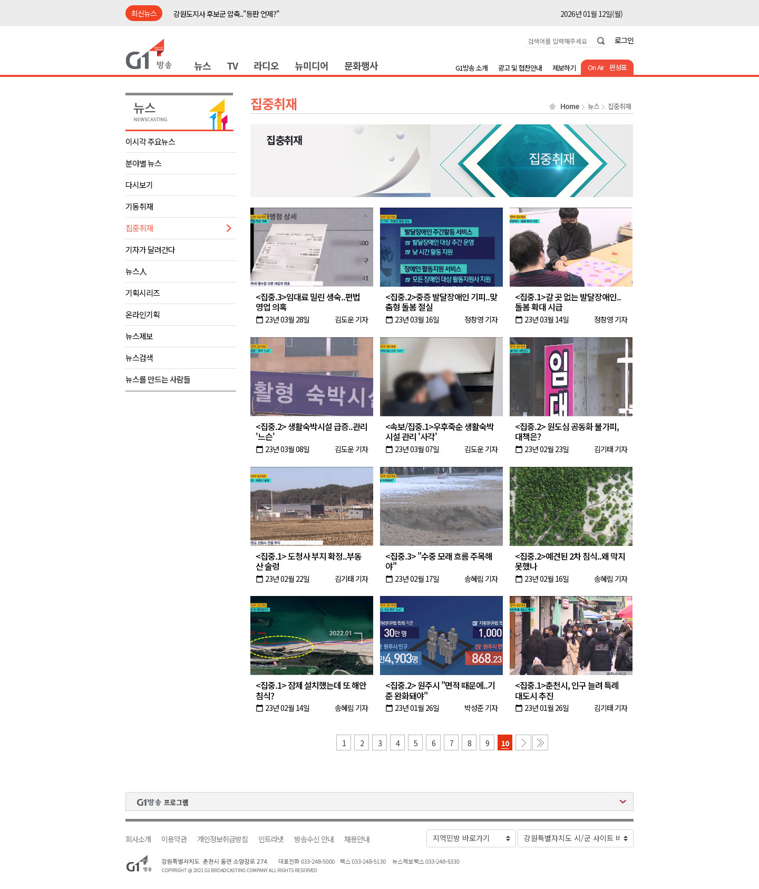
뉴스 (202, 65)
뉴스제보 (139, 335)
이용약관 (174, 839)
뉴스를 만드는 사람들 (157, 379)
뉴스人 (136, 271)
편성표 (618, 67)
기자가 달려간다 (150, 249)
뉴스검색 (139, 357)
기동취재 (139, 206)
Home (569, 106)
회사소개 (138, 839)
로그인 (624, 40)
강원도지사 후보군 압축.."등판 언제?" (226, 13)
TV (232, 65)
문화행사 (361, 65)
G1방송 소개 (471, 68)
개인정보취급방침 (222, 839)
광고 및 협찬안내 (520, 68)
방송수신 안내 (314, 839)
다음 (523, 742)
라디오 (266, 65)
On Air (596, 67)
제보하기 (564, 68)
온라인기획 (142, 314)
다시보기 (139, 184)
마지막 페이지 (540, 742)
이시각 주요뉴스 (150, 141)
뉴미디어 (311, 65)
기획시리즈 (142, 292)
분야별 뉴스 (143, 163)
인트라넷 (271, 839)
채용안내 (356, 839)
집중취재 (139, 227)
